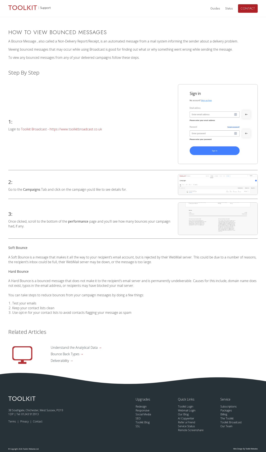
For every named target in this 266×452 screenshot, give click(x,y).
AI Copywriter (186, 418)
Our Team (226, 426)
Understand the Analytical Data (75, 347)
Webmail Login (186, 410)
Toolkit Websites (251, 449)
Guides (215, 8)
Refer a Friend (186, 422)
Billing (223, 414)
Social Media (143, 414)
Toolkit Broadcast (231, 422)
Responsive (142, 410)
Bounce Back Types (65, 354)
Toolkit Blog (143, 422)
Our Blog (183, 414)
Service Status (186, 426)
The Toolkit (227, 418)
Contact (248, 8)
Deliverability (60, 360)
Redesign (141, 406)
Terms (12, 421)
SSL (138, 426)
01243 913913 (30, 414)
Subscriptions (228, 406)
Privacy (24, 421)
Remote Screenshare (191, 430)
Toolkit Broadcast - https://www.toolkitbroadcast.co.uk (61, 129)
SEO (138, 418)
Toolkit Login (185, 406)
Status (229, 8)
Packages (226, 410)
